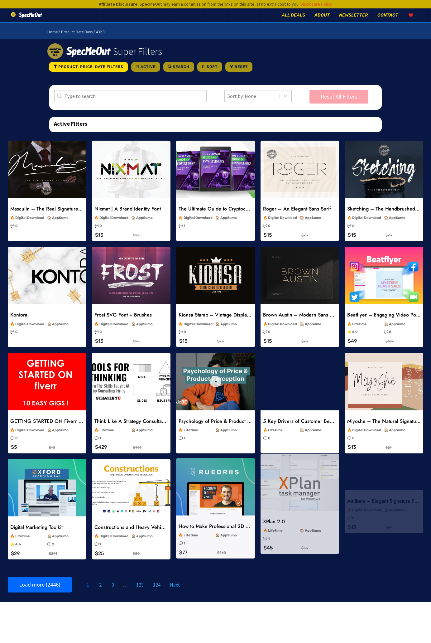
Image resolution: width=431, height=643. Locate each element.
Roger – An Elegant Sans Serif (297, 217)
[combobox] (252, 104)
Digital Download (29, 227)
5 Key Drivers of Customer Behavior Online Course (320, 428)
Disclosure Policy (316, 4)
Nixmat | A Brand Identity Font (127, 217)
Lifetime (359, 333)
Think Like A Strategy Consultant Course (138, 429)
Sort (212, 75)
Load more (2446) (39, 593)
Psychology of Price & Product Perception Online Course (242, 429)
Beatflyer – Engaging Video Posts (384, 323)
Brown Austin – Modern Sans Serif (301, 323)
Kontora (18, 323)
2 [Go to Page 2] (100, 593)
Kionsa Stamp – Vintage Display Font (219, 323)
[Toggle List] (285, 104)
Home (52, 40)
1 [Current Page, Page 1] (88, 593)
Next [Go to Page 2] (175, 593)
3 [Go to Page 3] (113, 593)
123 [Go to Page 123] (140, 593)
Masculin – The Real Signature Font (49, 217)
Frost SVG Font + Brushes (123, 323)
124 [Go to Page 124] (156, 593)
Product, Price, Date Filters (90, 75)
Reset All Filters (339, 105)
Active (148, 75)
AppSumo (60, 227)
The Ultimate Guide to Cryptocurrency (221, 217)
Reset (241, 75)
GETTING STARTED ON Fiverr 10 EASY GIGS (61, 429)
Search (181, 75)
